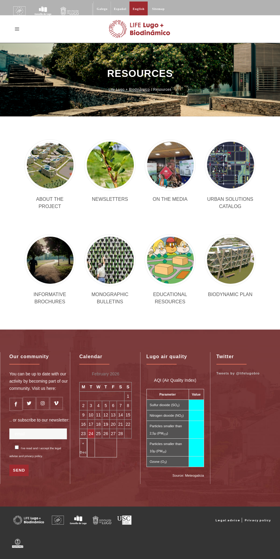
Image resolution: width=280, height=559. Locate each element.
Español (120, 9)
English (138, 9)
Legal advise (228, 520)
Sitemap (158, 9)
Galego (102, 9)
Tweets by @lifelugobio (238, 373)
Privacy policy (258, 520)
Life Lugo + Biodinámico (129, 89)
